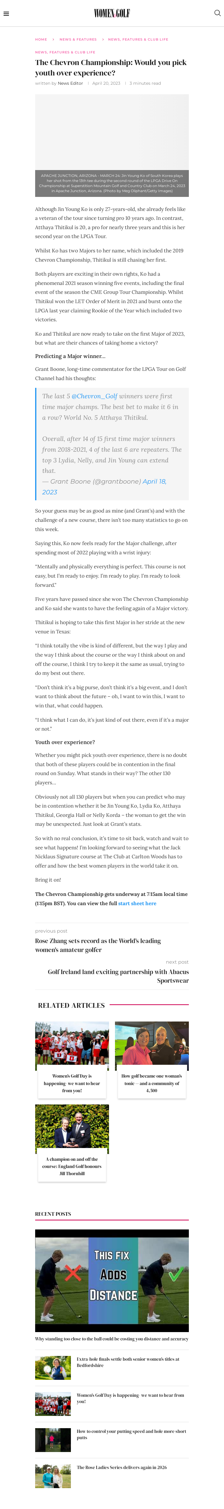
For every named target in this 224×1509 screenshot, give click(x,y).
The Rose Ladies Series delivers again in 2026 (122, 1467)
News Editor (71, 83)
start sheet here (137, 903)
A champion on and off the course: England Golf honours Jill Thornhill (72, 1166)
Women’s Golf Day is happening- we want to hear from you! (72, 1083)
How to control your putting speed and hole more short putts (131, 1434)
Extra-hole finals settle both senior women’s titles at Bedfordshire (128, 1362)
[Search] (217, 13)
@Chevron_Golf (94, 396)
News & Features (78, 39)
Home (41, 39)
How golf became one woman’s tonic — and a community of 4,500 (152, 1083)
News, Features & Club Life (138, 39)
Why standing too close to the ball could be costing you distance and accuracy (112, 1339)
